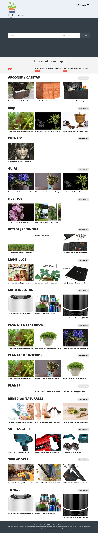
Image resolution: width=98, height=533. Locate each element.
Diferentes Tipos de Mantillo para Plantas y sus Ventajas (21, 222)
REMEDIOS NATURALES (25, 398)
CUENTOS (15, 138)
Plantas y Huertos (16, 15)
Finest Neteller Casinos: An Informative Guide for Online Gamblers (48, 68)
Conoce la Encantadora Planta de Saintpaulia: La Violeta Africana (75, 348)
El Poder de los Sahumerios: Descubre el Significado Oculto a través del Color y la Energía (75, 131)
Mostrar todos (83, 78)
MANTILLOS (17, 259)
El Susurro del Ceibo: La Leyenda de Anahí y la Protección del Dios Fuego (21, 161)
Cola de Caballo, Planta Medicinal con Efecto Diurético (75, 422)
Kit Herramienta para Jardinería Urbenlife (75, 253)
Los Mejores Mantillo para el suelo (74, 283)
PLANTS (10, 69)
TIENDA (14, 489)
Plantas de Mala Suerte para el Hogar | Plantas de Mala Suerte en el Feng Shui (48, 192)
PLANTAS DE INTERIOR (25, 355)
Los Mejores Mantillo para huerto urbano (21, 283)
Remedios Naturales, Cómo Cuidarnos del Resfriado (21, 422)
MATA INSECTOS (20, 290)
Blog (11, 108)
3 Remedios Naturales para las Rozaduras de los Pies (48, 422)
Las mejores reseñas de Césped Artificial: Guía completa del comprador (21, 253)
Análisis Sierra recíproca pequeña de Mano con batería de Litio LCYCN (21, 452)
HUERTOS (15, 199)
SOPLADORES (18, 459)
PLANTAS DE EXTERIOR (25, 324)
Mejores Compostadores (43, 235)
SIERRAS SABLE (19, 429)
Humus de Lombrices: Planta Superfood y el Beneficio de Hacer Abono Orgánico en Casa (48, 222)
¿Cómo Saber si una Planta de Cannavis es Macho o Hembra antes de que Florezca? (21, 131)
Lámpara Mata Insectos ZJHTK (45, 313)
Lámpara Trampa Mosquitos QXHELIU (75, 318)
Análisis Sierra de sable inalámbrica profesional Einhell (48, 452)
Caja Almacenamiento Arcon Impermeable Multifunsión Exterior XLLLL (21, 101)
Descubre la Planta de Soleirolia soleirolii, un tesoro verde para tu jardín (48, 348)
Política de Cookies (52, 525)
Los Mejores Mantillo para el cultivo (47, 283)
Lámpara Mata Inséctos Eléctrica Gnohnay (21, 313)
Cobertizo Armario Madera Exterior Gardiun (48, 101)
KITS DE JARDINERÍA (23, 229)
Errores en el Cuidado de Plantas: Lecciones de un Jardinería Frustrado (21, 192)
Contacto (60, 525)
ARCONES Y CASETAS (24, 77)
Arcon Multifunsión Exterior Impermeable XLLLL (75, 101)
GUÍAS (13, 168)
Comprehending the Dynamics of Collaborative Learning (75, 68)
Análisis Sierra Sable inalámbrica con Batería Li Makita (75, 452)
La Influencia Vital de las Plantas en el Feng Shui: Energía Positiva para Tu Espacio (48, 131)
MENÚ (86, 5)
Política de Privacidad (40, 525)
